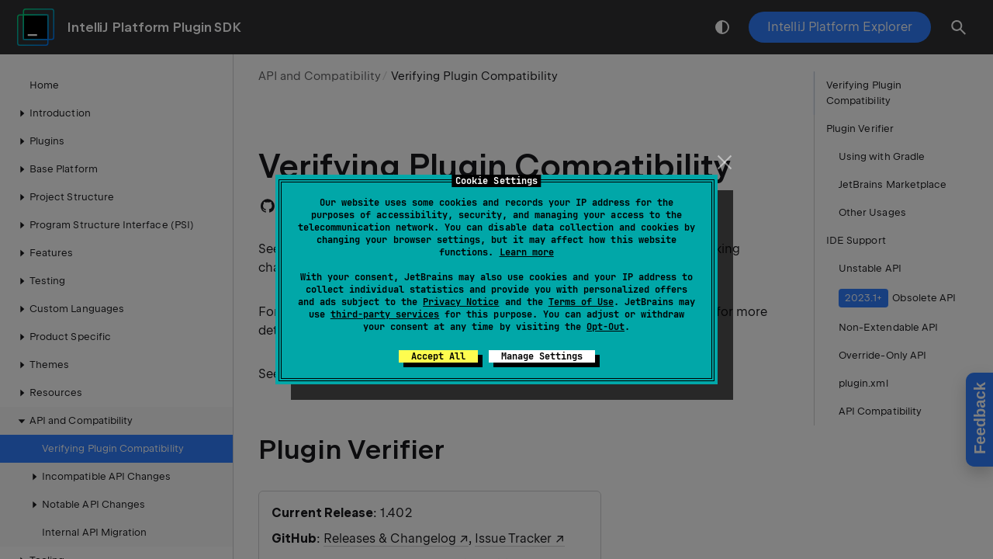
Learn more (527, 252)
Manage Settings (542, 356)
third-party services (384, 314)
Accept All (438, 356)
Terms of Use (581, 302)
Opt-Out (605, 327)
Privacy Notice (461, 302)
